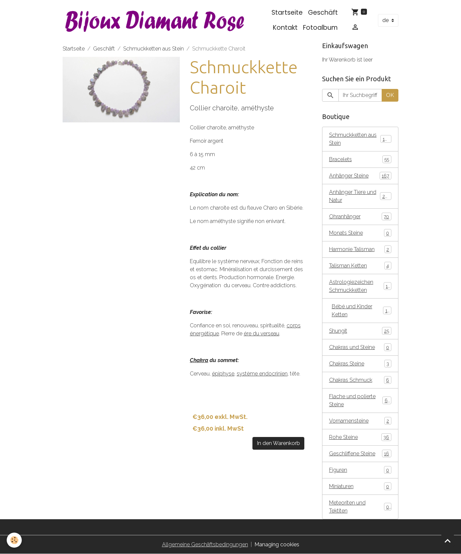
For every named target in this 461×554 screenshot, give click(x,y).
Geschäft (323, 12)
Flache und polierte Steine (360, 400)
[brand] (155, 20)
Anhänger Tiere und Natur (360, 196)
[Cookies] (14, 540)
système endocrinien (262, 373)
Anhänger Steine (360, 176)
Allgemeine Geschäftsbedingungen (205, 544)
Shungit (360, 331)
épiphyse (223, 373)
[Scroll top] (447, 540)
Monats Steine (360, 233)
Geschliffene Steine (360, 453)
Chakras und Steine (360, 347)
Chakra (199, 360)
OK (390, 95)
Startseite (287, 12)
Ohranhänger (360, 216)
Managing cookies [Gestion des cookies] (276, 544)
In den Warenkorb (278, 443)
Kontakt (285, 27)
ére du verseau (261, 333)
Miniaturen (360, 486)
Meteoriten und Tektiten (360, 507)
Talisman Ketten (360, 265)
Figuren (360, 470)
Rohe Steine (360, 437)
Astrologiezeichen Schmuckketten (360, 286)
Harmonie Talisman (360, 249)
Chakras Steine (360, 363)
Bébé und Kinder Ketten (361, 310)
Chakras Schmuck (360, 380)
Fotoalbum (320, 27)
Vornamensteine (360, 421)
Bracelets (360, 159)
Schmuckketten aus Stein (153, 48)
